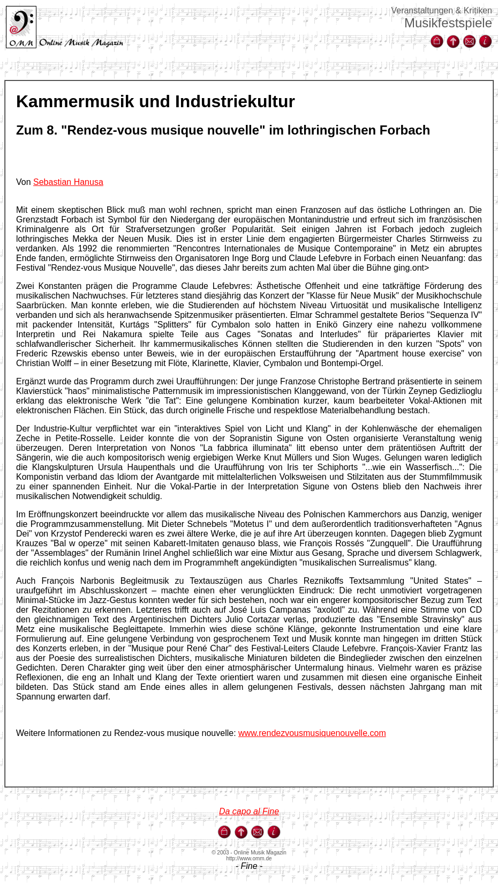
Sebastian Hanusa (68, 182)
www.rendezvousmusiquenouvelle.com (312, 733)
